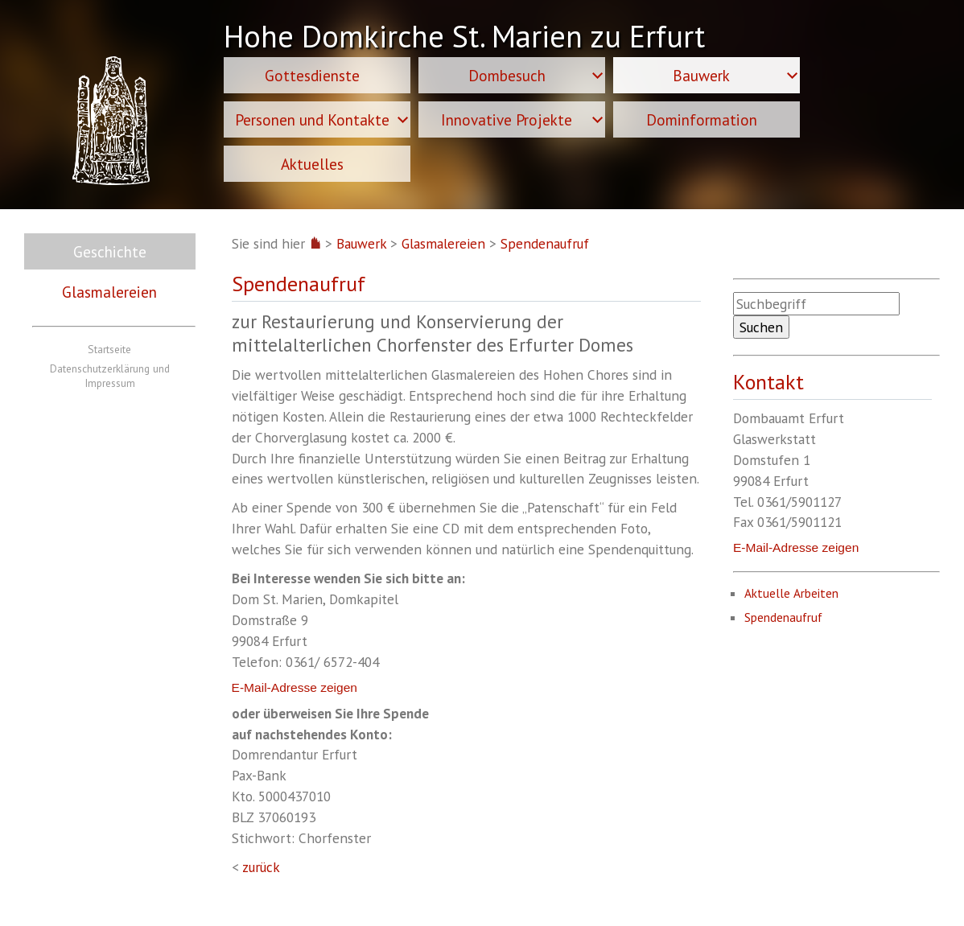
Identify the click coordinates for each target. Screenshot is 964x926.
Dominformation (701, 119)
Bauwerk (701, 75)
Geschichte (109, 251)
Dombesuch (507, 75)
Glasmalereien (109, 292)
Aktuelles (312, 164)
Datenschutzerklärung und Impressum (110, 375)
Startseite (109, 349)
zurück (261, 867)
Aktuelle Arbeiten (791, 593)
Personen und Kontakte (312, 119)
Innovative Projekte (506, 119)
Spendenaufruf (545, 243)
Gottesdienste (312, 75)
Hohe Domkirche (464, 38)
